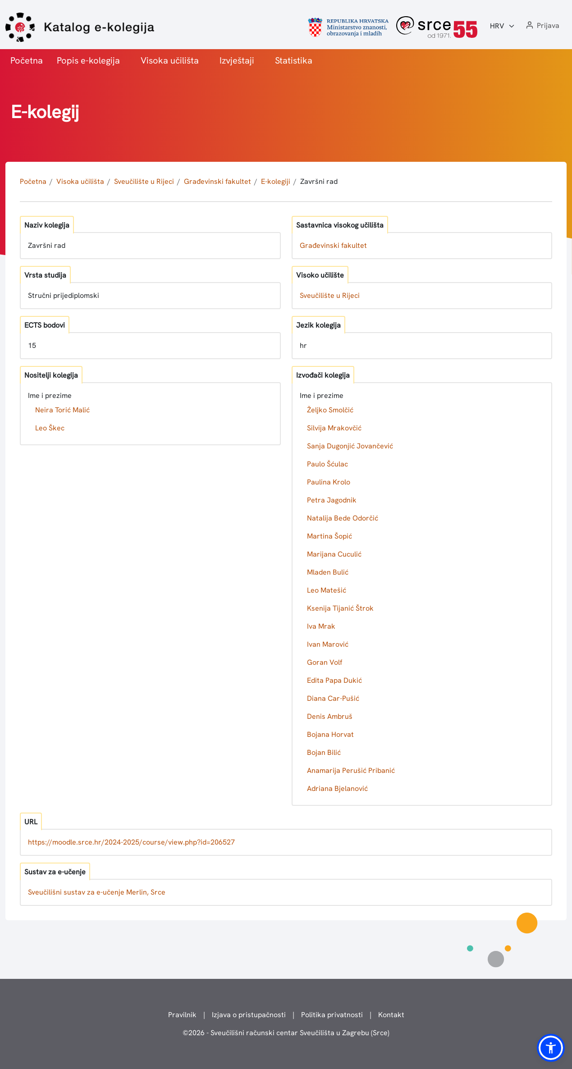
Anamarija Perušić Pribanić (351, 770)
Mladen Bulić (327, 572)
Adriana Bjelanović (337, 788)
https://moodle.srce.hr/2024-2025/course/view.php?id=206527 (131, 842)
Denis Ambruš (329, 716)
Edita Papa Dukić (334, 680)
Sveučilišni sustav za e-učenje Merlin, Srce (96, 892)
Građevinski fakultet (217, 181)
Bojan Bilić (324, 752)
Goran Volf (324, 662)
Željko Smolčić (330, 410)
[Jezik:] (503, 26)
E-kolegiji (275, 181)
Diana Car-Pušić (333, 698)
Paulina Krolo (328, 482)
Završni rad (319, 181)
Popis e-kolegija (88, 60)
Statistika (293, 60)
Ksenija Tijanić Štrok (340, 608)
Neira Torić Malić (62, 410)
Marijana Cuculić (334, 554)
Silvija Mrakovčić (334, 428)
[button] (542, 26)
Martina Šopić (329, 536)
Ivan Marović (327, 644)
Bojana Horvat (330, 734)
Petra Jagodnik (332, 500)
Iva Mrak (321, 626)
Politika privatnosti (332, 1014)
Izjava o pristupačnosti (249, 1014)
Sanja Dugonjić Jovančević (350, 446)
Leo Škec (49, 428)
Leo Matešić (326, 590)
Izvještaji (237, 60)
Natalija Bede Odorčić (342, 518)
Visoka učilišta (170, 60)
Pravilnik (182, 1014)
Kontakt (391, 1014)
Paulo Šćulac (327, 464)
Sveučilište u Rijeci (144, 181)
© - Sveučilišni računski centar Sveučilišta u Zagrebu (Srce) (286, 1032)
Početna (26, 60)
